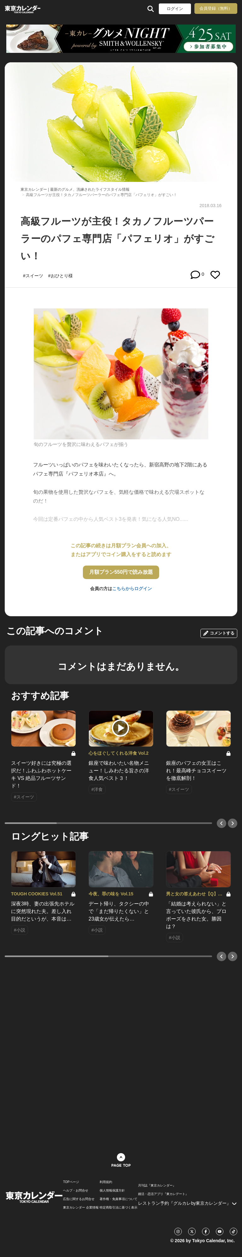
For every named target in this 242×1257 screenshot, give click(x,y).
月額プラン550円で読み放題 (121, 572)
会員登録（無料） (215, 8)
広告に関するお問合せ (79, 1199)
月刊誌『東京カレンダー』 (157, 1185)
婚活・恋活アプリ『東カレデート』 (163, 1194)
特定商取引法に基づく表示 (118, 1207)
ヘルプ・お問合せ (75, 1190)
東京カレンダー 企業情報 (81, 1207)
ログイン (175, 8)
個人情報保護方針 (112, 1190)
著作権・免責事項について (118, 1199)
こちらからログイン (132, 588)
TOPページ (71, 1182)
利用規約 (106, 1182)
